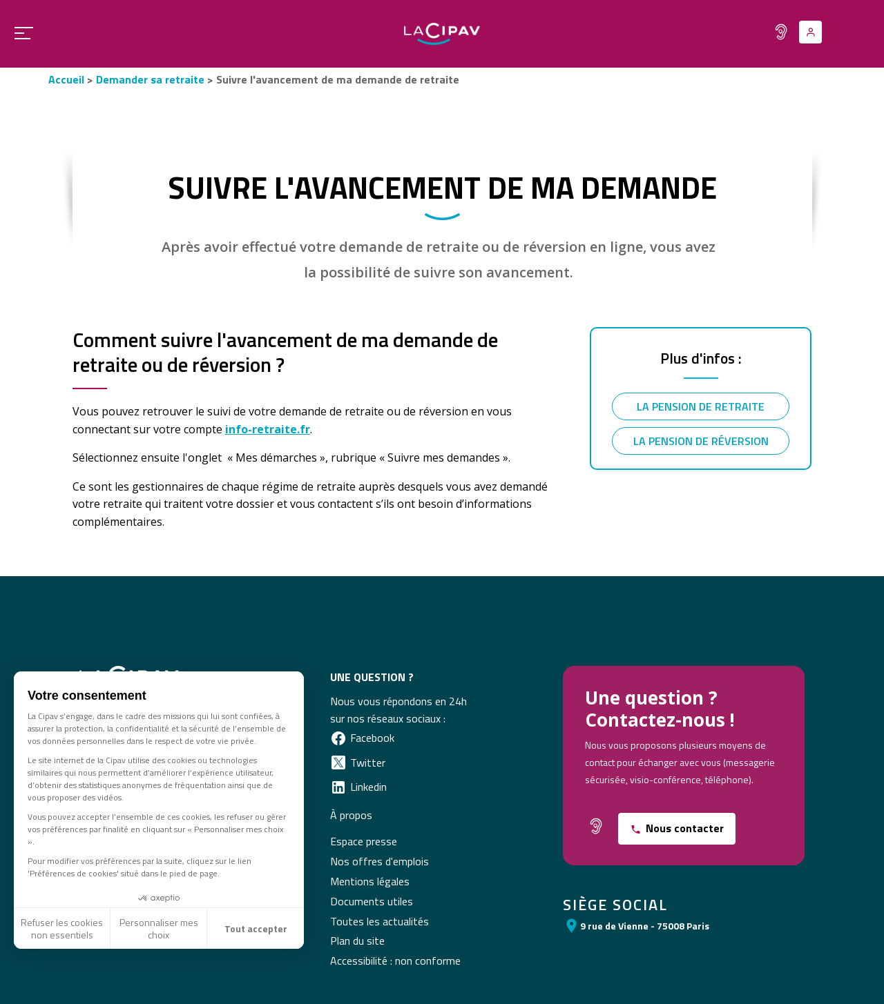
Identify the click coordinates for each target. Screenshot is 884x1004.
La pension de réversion (701, 441)
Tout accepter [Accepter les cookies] (255, 928)
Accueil (66, 79)
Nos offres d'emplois (379, 861)
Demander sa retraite (150, 79)
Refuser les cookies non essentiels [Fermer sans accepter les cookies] (62, 928)
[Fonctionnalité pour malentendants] (781, 32)
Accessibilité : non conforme (395, 960)
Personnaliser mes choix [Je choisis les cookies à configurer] (158, 928)
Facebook (372, 737)
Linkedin (368, 786)
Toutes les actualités (379, 921)
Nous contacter (685, 828)
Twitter (367, 762)
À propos (351, 815)
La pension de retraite (701, 406)
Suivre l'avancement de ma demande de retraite (337, 79)
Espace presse (363, 841)
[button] (14, 980)
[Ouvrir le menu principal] (19, 32)
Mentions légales (370, 881)
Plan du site (357, 940)
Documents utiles (371, 901)
